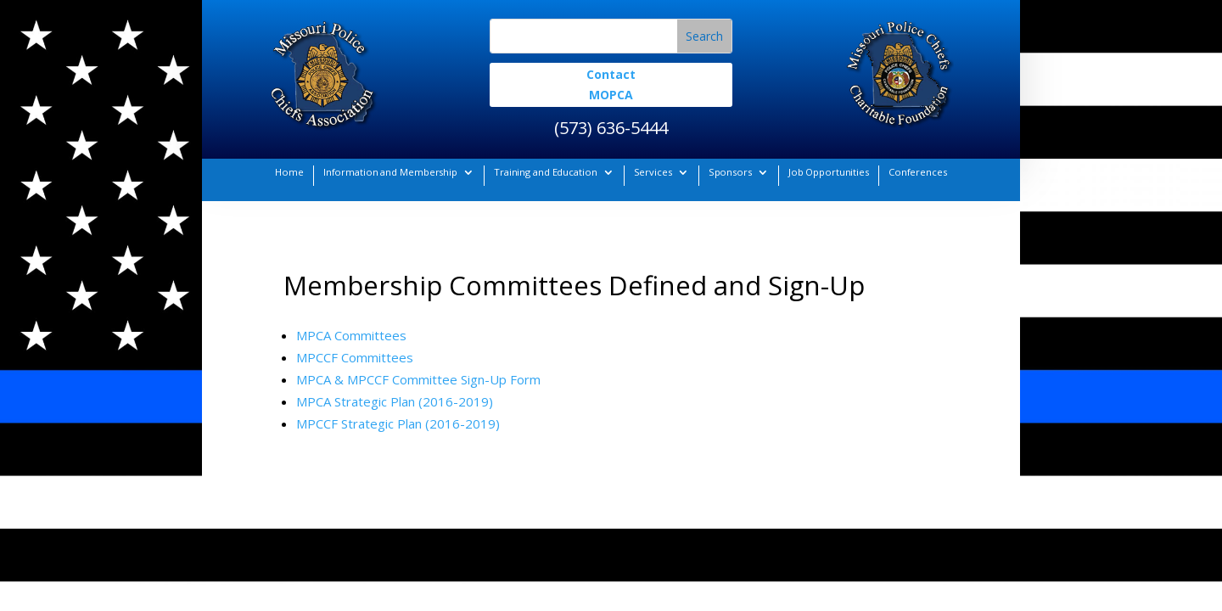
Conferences (917, 171)
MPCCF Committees (354, 357)
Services (653, 171)
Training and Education (545, 171)
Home (289, 171)
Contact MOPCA (611, 84)
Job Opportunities (828, 171)
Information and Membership (390, 171)
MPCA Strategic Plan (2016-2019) (394, 401)
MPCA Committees (351, 335)
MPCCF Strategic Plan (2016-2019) (398, 423)
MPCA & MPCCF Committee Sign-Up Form (418, 379)
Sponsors (730, 171)
